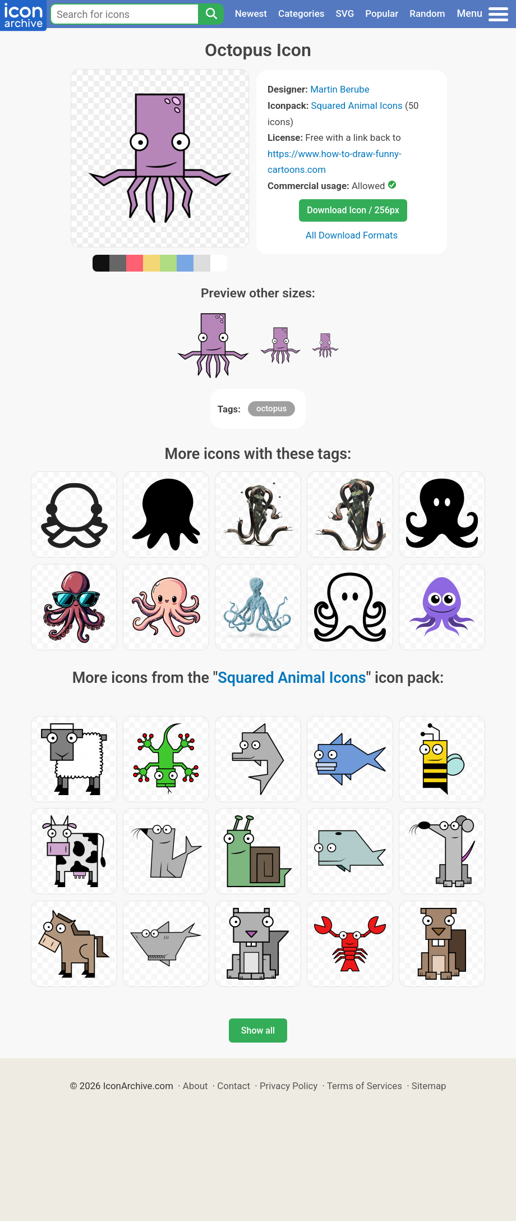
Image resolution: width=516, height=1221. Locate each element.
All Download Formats (352, 235)
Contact (233, 1085)
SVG (345, 13)
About (195, 1085)
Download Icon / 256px (353, 210)
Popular (381, 13)
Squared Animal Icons (357, 105)
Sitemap (429, 1085)
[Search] (211, 14)
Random (427, 13)
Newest (251, 13)
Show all (258, 1030)
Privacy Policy (288, 1085)
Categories (301, 13)
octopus (271, 408)
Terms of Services (364, 1085)
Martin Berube (340, 89)
